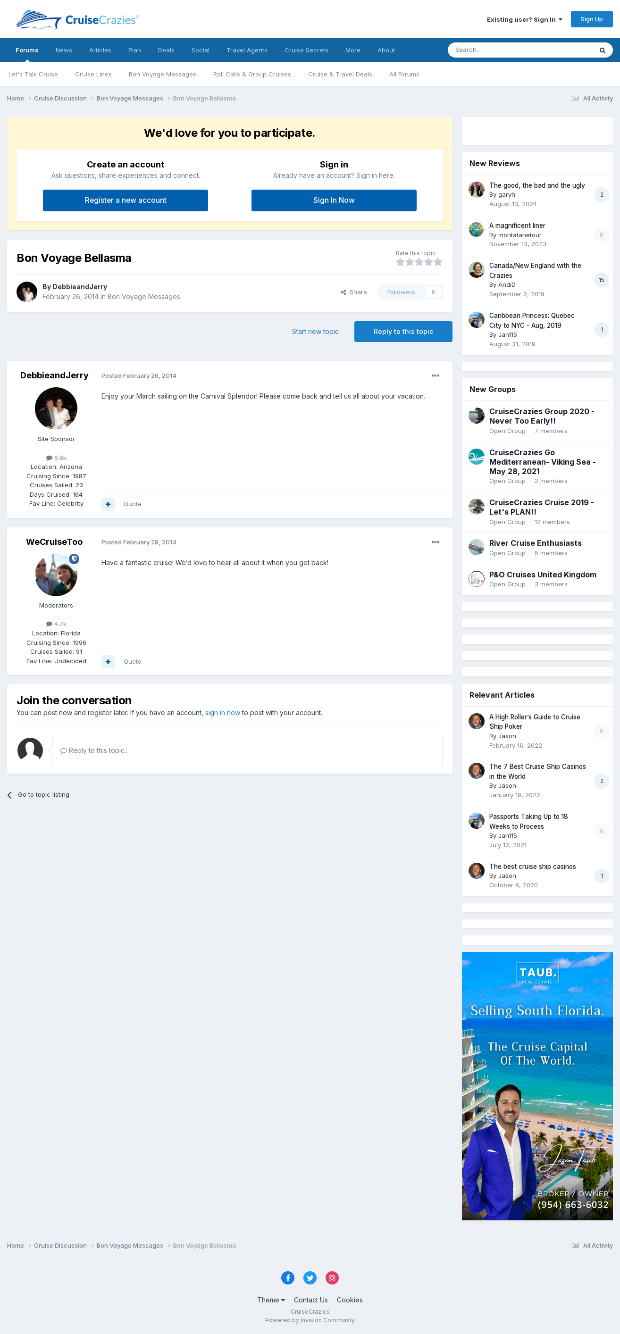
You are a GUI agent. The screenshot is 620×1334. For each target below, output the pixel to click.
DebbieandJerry (79, 287)
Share (354, 292)
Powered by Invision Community (310, 1320)
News (64, 50)
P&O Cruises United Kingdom (542, 574)
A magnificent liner (517, 225)
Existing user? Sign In (524, 19)
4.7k (56, 623)
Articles (100, 50)
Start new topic (315, 331)
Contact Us (311, 1300)
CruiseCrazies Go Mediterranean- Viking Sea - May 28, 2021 (542, 462)
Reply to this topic (403, 331)
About (386, 50)
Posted (138, 375)
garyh (506, 194)
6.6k (56, 457)
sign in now (222, 713)
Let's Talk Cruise (33, 74)
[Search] (496, 50)
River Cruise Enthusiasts (535, 543)
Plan (134, 50)
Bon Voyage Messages (162, 74)
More (352, 50)
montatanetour (520, 235)
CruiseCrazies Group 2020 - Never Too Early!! (542, 416)
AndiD (507, 284)
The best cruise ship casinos (532, 866)
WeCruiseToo (54, 542)
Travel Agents (247, 50)
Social (200, 50)
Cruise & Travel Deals (340, 74)
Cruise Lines (93, 74)
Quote (133, 504)
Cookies (350, 1300)
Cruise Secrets (306, 50)
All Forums (404, 74)
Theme (271, 1300)
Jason (507, 736)
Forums (27, 54)
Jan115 (507, 334)
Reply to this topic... (94, 750)
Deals (166, 50)
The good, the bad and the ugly (537, 185)
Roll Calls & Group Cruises (252, 74)
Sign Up (592, 19)
